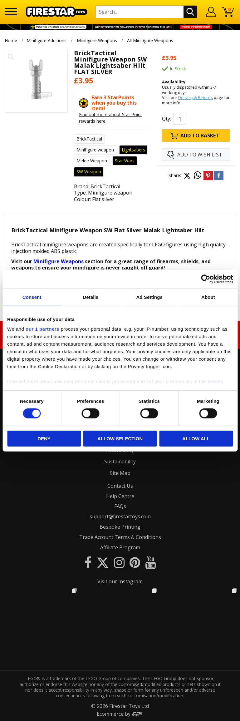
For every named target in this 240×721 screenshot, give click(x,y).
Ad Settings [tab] (149, 296)
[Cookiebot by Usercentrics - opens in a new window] (205, 279)
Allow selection (120, 438)
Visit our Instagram (120, 581)
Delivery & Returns (195, 97)
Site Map (120, 473)
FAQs (120, 506)
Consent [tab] (32, 296)
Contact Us (120, 485)
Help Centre (120, 496)
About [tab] (208, 296)
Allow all (196, 438)
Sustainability (120, 461)
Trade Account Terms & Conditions (120, 537)
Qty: (166, 118)
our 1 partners (42, 329)
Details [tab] (90, 296)
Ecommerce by (120, 713)
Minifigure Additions (46, 40)
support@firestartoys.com (120, 516)
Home (11, 40)
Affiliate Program (120, 547)
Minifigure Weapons (97, 40)
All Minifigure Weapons (151, 40)
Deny (44, 438)
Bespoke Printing (120, 526)
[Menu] (11, 11)
